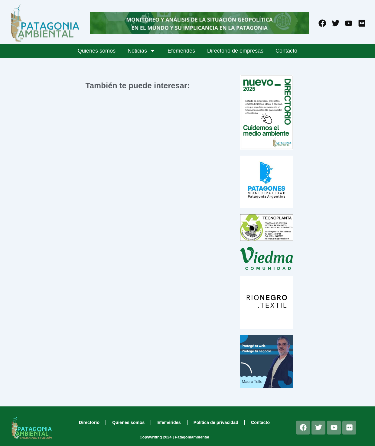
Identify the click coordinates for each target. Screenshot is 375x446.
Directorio (89, 422)
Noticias (141, 51)
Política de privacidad (216, 422)
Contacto (286, 51)
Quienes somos (97, 51)
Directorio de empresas (235, 51)
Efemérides (181, 51)
